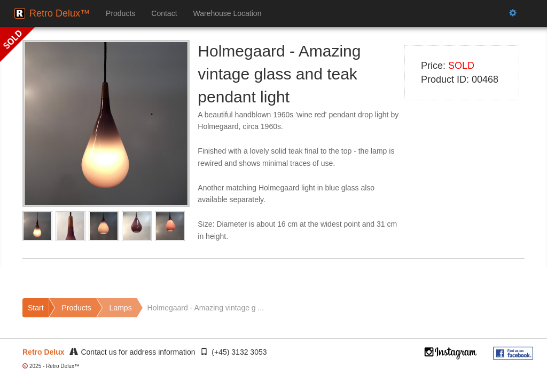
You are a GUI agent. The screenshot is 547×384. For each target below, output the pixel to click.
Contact (164, 13)
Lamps (121, 307)
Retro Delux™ (59, 13)
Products (120, 13)
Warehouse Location (227, 13)
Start (36, 307)
